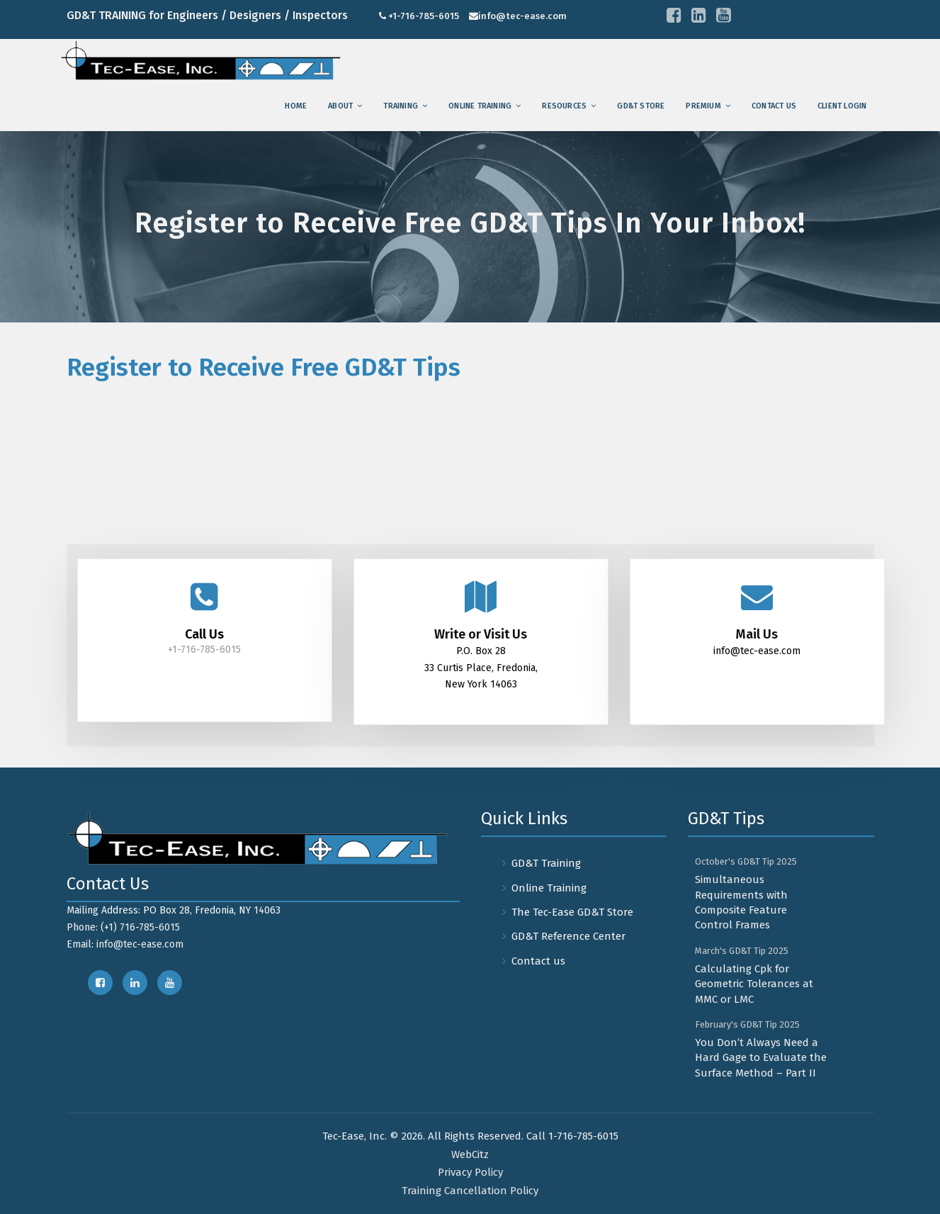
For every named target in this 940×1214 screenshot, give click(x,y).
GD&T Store (640, 106)
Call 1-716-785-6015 (572, 1136)
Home (296, 106)
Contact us (774, 106)
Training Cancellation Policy (470, 1190)
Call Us (204, 634)
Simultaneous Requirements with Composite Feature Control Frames (741, 902)
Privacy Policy (470, 1172)
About (340, 106)
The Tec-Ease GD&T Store (572, 912)
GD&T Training (546, 863)
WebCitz (470, 1154)
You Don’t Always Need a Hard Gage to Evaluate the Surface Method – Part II (761, 1057)
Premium (703, 106)
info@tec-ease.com (522, 16)
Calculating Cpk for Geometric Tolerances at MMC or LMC (754, 984)
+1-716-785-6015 (423, 16)
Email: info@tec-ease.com (125, 944)
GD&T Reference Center (568, 936)
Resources (564, 106)
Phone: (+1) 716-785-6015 (123, 927)
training (400, 106)
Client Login (841, 106)
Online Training (479, 106)
